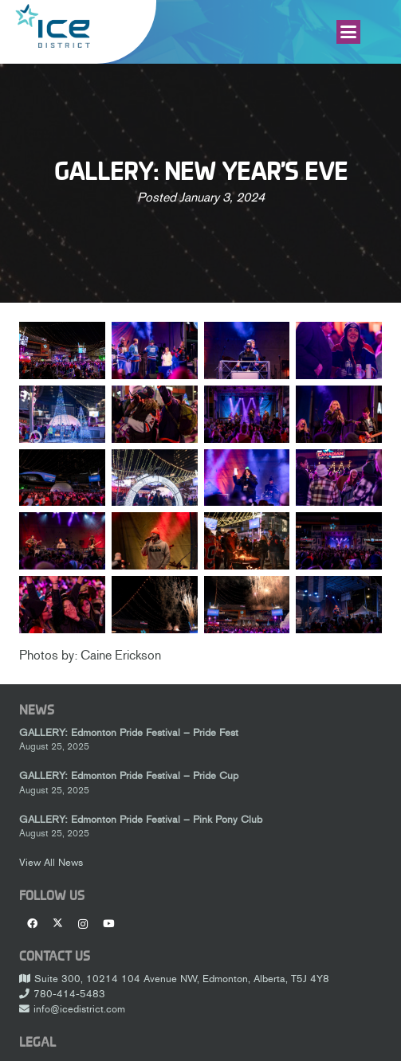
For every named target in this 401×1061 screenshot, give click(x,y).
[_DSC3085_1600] (155, 350)
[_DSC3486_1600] (155, 414)
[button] (348, 32)
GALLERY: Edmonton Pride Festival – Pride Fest (128, 732)
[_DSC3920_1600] (247, 541)
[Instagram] (83, 924)
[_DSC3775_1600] (62, 477)
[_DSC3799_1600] (247, 477)
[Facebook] (32, 924)
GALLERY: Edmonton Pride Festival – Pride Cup (128, 775)
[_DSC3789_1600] (155, 477)
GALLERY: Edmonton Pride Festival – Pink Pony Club (140, 819)
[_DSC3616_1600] (339, 414)
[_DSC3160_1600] (339, 350)
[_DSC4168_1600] (62, 604)
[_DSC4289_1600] (247, 604)
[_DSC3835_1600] (339, 477)
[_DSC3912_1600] (155, 541)
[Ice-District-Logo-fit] (52, 26)
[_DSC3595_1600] (247, 414)
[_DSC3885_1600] (62, 541)
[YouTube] (108, 924)
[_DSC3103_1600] (247, 350)
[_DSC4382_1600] (339, 604)
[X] (57, 924)
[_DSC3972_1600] (339, 541)
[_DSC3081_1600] (62, 350)
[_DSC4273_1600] (155, 604)
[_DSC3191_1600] (62, 414)
